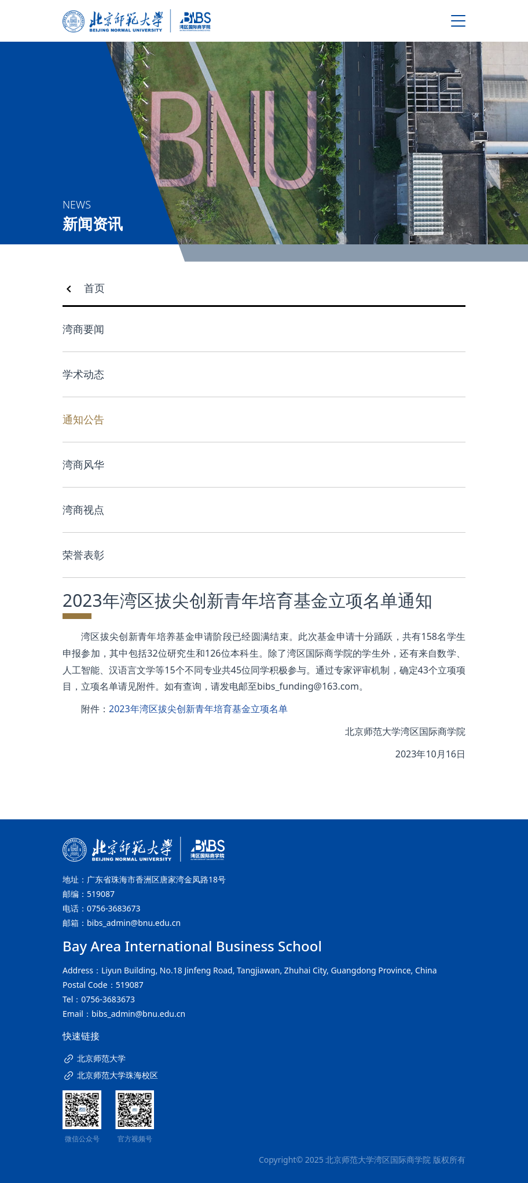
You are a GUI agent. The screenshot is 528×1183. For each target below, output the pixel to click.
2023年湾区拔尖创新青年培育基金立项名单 (198, 708)
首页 (94, 288)
